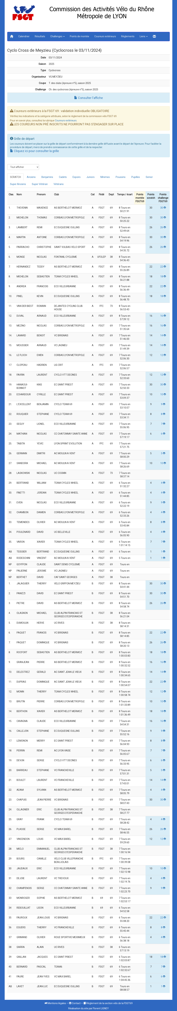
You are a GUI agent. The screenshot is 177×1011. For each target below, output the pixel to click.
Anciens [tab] (31, 177)
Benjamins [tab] (47, 177)
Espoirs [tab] (77, 177)
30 (163, 207)
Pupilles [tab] (135, 177)
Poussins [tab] (120, 177)
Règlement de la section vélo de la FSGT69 (108, 1003)
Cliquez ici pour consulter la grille (34, 151)
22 (163, 266)
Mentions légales (55, 1003)
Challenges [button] (57, 36)
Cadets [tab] (63, 177)
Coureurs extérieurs (105, 36)
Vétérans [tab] (59, 184)
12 (163, 355)
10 (163, 394)
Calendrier (24, 36)
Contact (75, 1003)
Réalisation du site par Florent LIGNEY (88, 1008)
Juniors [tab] (90, 177)
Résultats (40, 36)
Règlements (127, 36)
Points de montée (79, 36)
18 (163, 276)
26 (163, 227)
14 (163, 335)
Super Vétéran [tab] (40, 184)
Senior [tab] (149, 177)
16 (163, 315)
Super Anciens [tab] (18, 184)
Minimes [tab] (105, 177)
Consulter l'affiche (88, 98)
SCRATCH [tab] (15, 177)
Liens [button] (144, 36)
